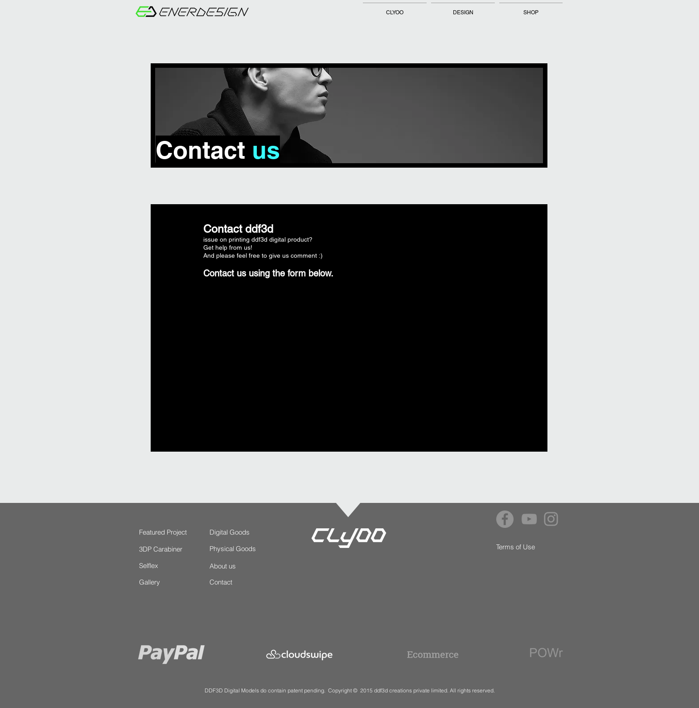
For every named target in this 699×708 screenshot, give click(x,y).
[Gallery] (157, 582)
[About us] (228, 566)
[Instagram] (551, 519)
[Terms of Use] (515, 547)
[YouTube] (529, 519)
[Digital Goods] (231, 532)
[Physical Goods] (234, 548)
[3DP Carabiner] (161, 549)
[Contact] (228, 582)
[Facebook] (505, 519)
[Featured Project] (163, 532)
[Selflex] (149, 565)
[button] (463, 8)
